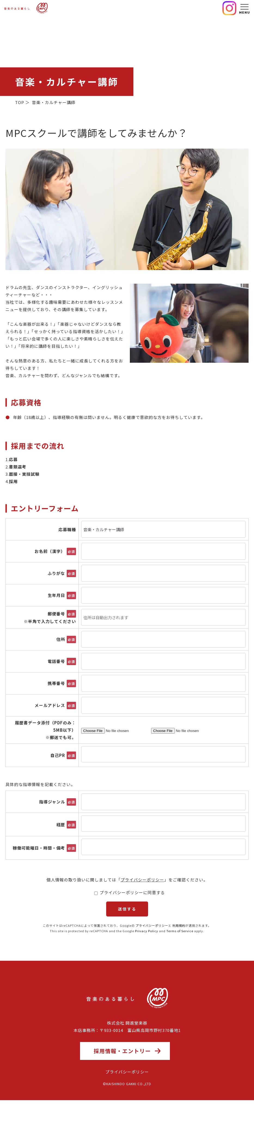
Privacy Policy (146, 956)
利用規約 (178, 951)
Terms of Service (179, 956)
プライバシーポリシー (142, 879)
